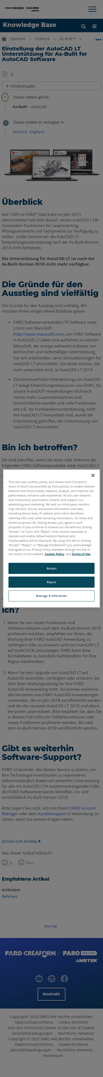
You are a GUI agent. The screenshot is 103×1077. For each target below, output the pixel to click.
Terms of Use (81, 554)
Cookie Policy (54, 554)
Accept (51, 568)
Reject (51, 582)
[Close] (93, 475)
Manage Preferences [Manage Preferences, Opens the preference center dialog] (51, 596)
